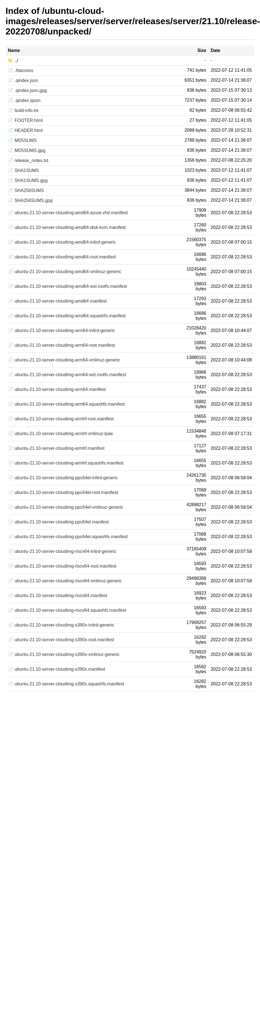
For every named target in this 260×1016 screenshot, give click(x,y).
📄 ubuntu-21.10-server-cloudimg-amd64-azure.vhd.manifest (68, 212)
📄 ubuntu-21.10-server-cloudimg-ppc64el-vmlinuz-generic (65, 507)
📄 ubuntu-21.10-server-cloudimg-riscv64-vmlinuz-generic (65, 580)
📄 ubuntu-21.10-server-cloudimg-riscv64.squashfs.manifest (67, 610)
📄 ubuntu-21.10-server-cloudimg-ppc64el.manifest (58, 522)
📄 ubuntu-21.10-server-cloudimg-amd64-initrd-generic (62, 242)
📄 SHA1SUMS (23, 170)
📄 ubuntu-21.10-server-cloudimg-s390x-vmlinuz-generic (63, 654)
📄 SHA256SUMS (26, 190)
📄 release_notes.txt (28, 160)
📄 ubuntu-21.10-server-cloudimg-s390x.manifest (56, 669)
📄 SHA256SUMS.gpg (30, 200)
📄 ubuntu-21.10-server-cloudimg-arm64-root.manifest (61, 345)
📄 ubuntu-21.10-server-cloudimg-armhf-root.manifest (61, 418)
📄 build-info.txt (23, 110)
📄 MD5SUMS (22, 140)
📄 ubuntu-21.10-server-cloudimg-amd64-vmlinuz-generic (64, 271)
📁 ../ (13, 60)
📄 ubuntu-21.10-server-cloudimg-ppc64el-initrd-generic (63, 477)
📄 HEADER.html (25, 130)
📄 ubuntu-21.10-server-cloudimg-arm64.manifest (57, 389)
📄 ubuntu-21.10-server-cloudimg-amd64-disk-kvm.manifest (67, 227)
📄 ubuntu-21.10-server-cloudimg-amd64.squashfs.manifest (67, 315)
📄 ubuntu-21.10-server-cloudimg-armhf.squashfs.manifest (66, 463)
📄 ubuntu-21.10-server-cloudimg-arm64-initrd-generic (61, 330)
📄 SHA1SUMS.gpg (28, 180)
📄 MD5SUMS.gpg (26, 150)
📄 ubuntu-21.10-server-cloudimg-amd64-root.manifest (62, 256)
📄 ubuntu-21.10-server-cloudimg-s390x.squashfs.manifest (66, 684)
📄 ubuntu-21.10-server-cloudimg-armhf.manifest (56, 448)
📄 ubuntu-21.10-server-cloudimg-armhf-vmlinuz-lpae (60, 433)
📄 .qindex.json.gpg (27, 90)
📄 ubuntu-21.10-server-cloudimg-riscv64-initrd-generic (62, 551)
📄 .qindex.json (23, 80)
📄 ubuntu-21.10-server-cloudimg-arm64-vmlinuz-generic (64, 360)
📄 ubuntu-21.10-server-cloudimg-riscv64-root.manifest (62, 566)
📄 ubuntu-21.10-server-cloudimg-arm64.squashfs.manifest (66, 404)
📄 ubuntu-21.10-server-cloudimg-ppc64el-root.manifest (63, 492)
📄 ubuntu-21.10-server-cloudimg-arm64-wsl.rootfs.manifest (67, 374)
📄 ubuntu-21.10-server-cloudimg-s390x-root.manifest (61, 639)
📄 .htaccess (20, 70)
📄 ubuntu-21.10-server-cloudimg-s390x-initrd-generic (61, 625)
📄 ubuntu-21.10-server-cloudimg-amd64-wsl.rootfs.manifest (67, 286)
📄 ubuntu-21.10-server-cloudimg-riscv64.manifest (57, 595)
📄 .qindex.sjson (24, 100)
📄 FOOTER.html (25, 120)
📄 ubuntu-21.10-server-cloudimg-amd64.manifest (57, 301)
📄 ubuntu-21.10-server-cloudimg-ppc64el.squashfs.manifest (68, 536)
